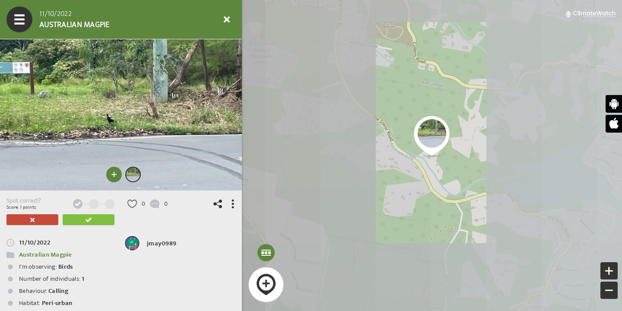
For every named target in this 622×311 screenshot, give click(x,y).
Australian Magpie (45, 254)
